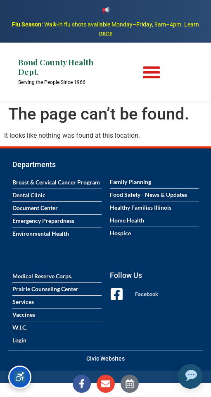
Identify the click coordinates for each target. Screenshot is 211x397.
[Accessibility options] (19, 377)
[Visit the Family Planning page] (154, 182)
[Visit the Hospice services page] (154, 233)
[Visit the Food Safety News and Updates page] (154, 195)
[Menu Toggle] (151, 71)
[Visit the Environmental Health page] (57, 233)
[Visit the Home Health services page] (154, 220)
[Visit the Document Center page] (57, 208)
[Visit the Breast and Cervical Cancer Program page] (57, 182)
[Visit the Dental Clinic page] (57, 195)
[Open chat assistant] (190, 376)
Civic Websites (105, 358)
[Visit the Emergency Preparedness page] (57, 221)
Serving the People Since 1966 (51, 82)
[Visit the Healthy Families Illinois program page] (154, 207)
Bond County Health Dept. (55, 67)
